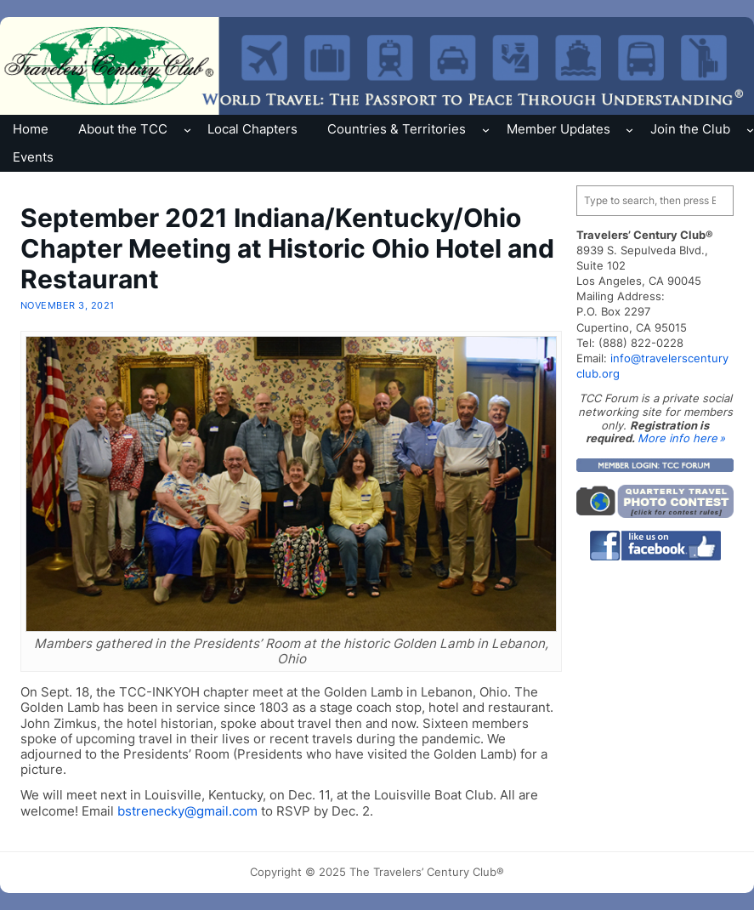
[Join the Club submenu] (750, 129)
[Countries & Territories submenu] (486, 129)
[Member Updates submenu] (629, 129)
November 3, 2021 (67, 305)
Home (30, 129)
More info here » (681, 438)
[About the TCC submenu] (187, 129)
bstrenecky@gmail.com (187, 811)
